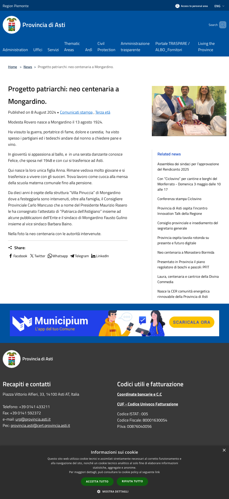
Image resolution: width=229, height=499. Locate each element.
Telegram (79, 256)
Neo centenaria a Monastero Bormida (185, 252)
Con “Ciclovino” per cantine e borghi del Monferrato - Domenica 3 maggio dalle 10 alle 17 (189, 184)
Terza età (102, 112)
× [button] (224, 450)
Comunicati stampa (76, 112)
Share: (16, 248)
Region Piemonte (16, 5)
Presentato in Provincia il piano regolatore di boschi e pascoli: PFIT (183, 264)
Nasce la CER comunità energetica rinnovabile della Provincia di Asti (183, 293)
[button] (114, 491)
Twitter (37, 256)
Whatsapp (57, 256)
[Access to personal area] (192, 6)
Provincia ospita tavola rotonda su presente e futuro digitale (183, 240)
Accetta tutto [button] (97, 481)
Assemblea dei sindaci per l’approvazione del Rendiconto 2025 (188, 166)
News (27, 66)
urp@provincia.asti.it (33, 419)
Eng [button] (219, 6)
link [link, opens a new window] (157, 472)
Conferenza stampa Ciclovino (179, 198)
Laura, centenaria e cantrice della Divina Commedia (188, 279)
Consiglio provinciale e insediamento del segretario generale (187, 225)
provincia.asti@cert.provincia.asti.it (40, 425)
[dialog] (114, 472)
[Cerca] (221, 24)
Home (12, 66)
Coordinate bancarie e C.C (139, 394)
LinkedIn (100, 256)
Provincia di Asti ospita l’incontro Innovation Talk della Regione (182, 210)
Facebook (17, 256)
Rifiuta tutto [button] (132, 481)
